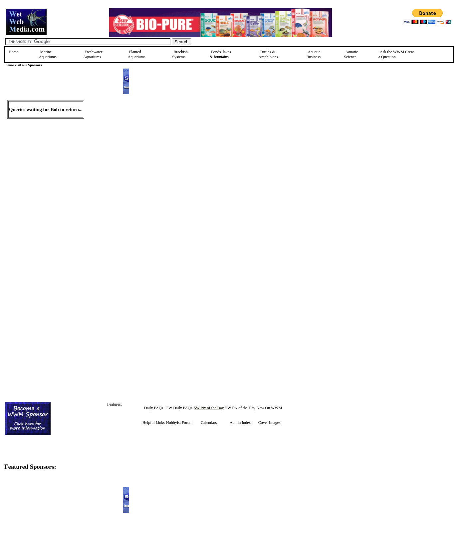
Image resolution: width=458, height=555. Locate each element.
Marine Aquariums (48, 54)
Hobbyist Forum (179, 422)
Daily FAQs (153, 408)
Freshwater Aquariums (92, 54)
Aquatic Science (351, 54)
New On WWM (269, 408)
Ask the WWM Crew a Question (396, 54)
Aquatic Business (314, 54)
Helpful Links (153, 422)
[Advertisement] (424, 147)
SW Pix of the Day (209, 408)
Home (13, 52)
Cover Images (269, 422)
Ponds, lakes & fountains (220, 54)
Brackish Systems (180, 54)
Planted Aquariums (136, 54)
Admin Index (240, 422)
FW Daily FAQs (179, 408)
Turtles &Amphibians (268, 54)
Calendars (209, 422)
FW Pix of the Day (240, 408)
